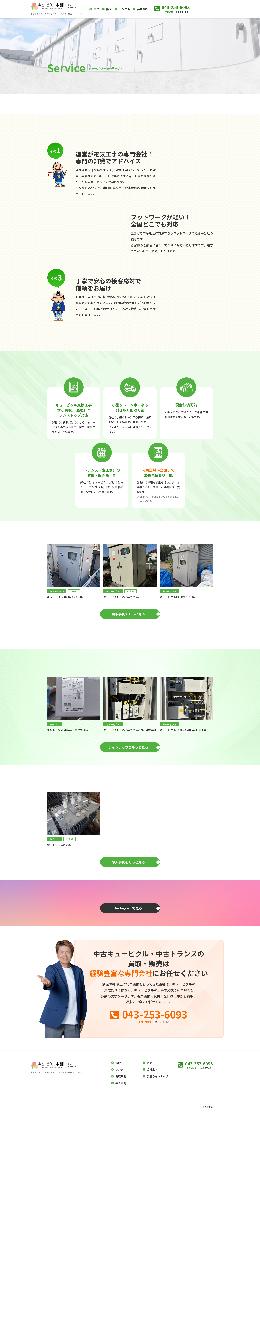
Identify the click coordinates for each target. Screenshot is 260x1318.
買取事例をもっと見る (128, 746)
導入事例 (120, 1286)
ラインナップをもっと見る (128, 879)
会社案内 (142, 9)
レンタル (124, 9)
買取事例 (120, 1279)
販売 (109, 9)
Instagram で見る (128, 1093)
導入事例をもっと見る (128, 1026)
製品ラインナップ (157, 1279)
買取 (96, 9)
